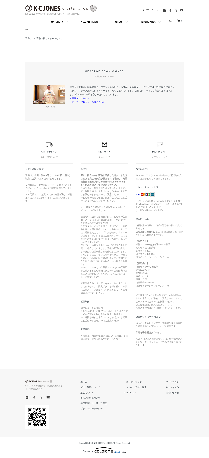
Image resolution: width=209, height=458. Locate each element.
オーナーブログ (141, 382)
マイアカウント (150, 10)
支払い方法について (103, 398)
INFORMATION (148, 22)
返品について (99, 393)
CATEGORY (57, 22)
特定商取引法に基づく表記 (106, 403)
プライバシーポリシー (104, 409)
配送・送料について (103, 387)
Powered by (104, 450)
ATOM (143, 393)
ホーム (28, 30)
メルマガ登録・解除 (144, 387)
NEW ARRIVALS (89, 22)
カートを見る (174, 387)
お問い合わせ (174, 393)
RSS (136, 393)
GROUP (119, 22)
